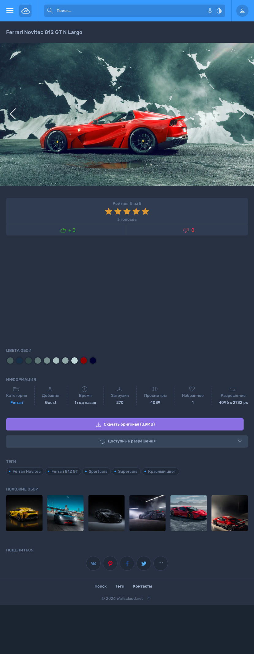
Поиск (100, 586)
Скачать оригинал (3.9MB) (125, 424)
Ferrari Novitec (27, 471)
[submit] (50, 11)
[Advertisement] (127, 290)
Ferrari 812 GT (64, 471)
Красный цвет (162, 471)
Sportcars (98, 471)
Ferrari (16, 402)
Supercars (127, 471)
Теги (119, 586)
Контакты (142, 586)
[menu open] (9, 10)
